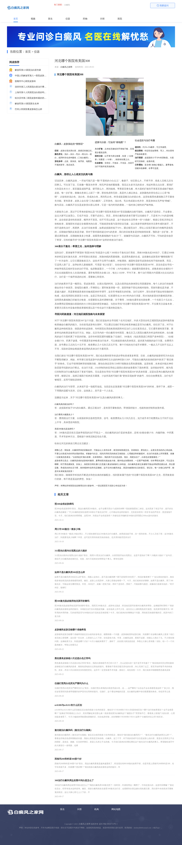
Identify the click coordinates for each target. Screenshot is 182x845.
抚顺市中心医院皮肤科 (25, 81)
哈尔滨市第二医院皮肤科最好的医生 (31, 98)
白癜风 (67, 5)
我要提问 (163, 5)
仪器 (68, 18)
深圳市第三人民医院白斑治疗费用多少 (31, 87)
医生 (50, 18)
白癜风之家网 (66, 67)
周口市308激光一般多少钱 (67, 529)
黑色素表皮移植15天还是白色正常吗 (72, 658)
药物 (85, 18)
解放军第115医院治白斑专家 (28, 70)
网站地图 (115, 809)
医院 (120, 18)
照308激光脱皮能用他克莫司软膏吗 (72, 601)
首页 (15, 18)
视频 (33, 18)
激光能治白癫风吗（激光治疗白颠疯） (74, 730)
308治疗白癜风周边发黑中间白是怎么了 (74, 780)
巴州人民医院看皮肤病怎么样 (28, 109)
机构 (96, 809)
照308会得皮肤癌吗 (64, 504)
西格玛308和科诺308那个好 (68, 759)
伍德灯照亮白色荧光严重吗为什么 (71, 683)
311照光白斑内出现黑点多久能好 (71, 550)
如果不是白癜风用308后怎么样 (70, 572)
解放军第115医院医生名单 (27, 103)
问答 (102, 18)
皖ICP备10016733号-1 (108, 824)
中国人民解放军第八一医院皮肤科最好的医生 (31, 75)
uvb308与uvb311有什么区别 (68, 705)
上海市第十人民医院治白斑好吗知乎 (31, 92)
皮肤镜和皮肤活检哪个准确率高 (70, 629)
